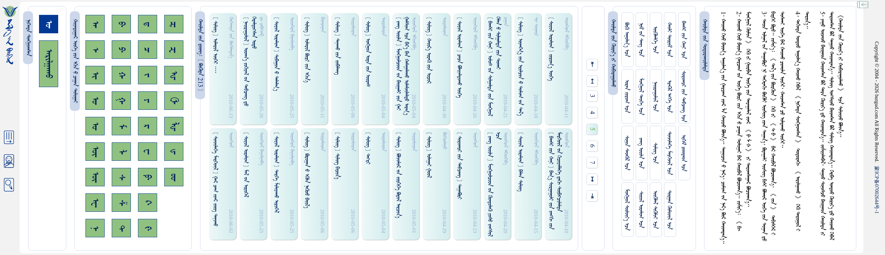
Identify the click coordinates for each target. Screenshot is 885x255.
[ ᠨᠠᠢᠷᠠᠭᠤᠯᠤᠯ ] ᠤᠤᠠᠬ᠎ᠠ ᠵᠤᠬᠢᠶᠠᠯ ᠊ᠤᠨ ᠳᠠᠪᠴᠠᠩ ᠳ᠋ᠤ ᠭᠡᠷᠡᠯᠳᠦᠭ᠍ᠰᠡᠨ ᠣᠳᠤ (250, 61)
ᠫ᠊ (121, 49)
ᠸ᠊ (147, 151)
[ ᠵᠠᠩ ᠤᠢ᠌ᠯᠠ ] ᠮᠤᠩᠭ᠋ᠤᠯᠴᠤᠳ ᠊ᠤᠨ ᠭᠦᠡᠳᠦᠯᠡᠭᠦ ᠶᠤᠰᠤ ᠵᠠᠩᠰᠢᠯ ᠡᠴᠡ (494, 184)
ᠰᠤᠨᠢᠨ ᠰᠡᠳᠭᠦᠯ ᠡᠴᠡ (627, 153)
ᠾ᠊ (174, 75)
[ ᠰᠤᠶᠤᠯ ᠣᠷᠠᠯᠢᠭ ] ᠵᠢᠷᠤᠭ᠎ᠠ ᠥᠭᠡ (551, 49)
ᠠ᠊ (95, 24)
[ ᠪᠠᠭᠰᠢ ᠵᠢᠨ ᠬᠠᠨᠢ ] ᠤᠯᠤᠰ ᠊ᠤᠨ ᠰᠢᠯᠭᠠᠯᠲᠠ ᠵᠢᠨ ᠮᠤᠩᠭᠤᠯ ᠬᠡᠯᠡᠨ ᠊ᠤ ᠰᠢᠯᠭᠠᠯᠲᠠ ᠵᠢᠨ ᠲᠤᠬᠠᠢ (494, 66)
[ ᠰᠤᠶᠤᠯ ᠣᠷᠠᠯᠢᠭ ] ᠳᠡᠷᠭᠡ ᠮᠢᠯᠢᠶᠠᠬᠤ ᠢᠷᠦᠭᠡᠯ (276, 172)
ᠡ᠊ (95, 49)
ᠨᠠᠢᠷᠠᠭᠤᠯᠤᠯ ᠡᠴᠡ (655, 96)
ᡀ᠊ (174, 126)
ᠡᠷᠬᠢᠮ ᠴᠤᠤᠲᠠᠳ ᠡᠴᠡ (683, 153)
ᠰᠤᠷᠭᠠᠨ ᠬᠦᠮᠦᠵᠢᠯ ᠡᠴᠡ (669, 210)
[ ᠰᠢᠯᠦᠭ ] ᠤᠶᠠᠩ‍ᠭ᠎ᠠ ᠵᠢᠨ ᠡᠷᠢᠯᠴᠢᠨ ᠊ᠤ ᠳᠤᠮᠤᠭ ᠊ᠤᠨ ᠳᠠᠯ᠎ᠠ (520, 66)
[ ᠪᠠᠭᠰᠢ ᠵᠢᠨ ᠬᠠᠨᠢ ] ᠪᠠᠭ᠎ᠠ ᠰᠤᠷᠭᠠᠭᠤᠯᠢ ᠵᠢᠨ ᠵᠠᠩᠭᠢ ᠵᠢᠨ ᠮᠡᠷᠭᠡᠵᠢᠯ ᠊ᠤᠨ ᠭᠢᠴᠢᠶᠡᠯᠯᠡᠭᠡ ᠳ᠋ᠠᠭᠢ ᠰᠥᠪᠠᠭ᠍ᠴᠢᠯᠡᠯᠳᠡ (555, 181)
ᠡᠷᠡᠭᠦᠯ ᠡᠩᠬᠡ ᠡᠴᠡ (669, 96)
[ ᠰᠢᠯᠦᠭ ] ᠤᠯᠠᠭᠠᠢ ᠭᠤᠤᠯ (429, 155)
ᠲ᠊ (121, 228)
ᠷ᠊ (147, 126)
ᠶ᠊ (147, 100)
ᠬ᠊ (121, 75)
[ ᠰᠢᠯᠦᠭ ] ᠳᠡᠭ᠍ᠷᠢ (368, 148)
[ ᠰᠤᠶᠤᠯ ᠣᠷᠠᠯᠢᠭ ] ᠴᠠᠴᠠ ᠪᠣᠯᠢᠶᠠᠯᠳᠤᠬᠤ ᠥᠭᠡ (459, 57)
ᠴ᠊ (147, 49)
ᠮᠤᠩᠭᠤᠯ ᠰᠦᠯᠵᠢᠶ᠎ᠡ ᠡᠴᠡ (627, 210)
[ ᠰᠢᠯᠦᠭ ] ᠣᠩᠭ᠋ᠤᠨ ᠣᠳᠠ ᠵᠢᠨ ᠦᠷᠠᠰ (368, 52)
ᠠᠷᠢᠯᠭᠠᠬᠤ (48, 64)
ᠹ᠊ (147, 177)
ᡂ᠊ (174, 177)
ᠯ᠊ (121, 151)
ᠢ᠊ (95, 75)
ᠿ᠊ (174, 100)
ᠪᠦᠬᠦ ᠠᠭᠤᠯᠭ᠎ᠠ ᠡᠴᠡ (627, 39)
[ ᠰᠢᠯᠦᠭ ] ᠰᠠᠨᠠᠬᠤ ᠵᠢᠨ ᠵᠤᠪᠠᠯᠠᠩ (337, 46)
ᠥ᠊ (95, 151)
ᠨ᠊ (95, 228)
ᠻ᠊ (147, 228)
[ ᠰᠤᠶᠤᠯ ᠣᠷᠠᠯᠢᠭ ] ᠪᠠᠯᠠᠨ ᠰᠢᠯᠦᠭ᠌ (520, 161)
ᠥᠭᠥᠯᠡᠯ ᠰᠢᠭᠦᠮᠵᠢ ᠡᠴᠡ (655, 210)
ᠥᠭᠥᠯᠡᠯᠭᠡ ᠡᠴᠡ (655, 39)
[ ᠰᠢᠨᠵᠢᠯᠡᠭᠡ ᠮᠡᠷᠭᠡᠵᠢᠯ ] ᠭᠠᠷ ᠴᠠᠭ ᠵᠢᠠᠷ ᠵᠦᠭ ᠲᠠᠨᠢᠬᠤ (215, 179)
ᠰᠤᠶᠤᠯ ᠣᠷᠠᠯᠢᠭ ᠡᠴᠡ (641, 209)
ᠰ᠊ (121, 177)
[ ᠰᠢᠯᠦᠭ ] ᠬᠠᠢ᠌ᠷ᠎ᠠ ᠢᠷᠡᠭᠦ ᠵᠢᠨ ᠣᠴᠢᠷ (429, 50)
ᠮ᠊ (121, 126)
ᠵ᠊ (147, 75)
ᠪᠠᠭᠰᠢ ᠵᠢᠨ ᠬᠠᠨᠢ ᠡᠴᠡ (683, 40)
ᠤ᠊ (95, 126)
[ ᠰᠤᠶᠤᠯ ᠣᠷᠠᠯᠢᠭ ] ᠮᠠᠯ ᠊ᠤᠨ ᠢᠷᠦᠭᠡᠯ (246, 164)
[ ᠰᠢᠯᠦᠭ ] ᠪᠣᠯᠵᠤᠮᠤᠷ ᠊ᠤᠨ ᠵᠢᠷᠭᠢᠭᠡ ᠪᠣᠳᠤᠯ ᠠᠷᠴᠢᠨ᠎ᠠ (398, 175)
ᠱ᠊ (121, 202)
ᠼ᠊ (174, 24)
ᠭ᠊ (121, 100)
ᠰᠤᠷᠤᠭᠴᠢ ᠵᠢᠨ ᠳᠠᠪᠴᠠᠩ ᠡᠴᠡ (683, 96)
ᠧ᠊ (95, 202)
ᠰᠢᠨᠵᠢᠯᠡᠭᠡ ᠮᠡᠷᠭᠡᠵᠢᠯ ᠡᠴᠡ (669, 153)
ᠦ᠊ (95, 177)
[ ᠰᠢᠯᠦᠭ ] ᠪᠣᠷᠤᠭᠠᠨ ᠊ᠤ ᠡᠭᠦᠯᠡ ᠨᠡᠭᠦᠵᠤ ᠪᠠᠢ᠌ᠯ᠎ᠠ (307, 170)
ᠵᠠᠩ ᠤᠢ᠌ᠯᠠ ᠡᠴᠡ (641, 153)
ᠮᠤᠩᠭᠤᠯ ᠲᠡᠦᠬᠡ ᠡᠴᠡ (641, 96)
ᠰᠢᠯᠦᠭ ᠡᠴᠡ (655, 153)
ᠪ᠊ (121, 24)
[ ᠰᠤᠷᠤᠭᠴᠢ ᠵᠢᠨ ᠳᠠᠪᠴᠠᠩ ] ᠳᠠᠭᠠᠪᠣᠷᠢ (459, 165)
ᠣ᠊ (95, 100)
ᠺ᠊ (147, 202)
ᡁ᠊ (174, 151)
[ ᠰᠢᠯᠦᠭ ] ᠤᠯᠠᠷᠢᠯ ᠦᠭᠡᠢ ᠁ (215, 45)
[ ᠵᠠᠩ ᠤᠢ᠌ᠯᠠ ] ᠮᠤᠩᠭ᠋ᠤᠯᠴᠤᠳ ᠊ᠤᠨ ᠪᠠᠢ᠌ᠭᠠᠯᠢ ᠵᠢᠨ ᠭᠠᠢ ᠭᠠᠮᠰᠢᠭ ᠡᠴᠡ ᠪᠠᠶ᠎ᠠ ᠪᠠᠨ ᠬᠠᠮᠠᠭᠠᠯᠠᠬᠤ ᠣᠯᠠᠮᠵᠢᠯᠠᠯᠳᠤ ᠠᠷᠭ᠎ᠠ (402, 66)
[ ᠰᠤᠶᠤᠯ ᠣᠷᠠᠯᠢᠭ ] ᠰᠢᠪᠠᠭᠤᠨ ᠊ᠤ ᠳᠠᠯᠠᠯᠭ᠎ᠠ (276, 54)
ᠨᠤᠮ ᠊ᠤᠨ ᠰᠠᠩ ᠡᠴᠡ (641, 40)
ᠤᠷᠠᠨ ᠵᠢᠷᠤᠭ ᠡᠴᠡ (627, 96)
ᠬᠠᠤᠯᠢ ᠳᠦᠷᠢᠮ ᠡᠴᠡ (669, 39)
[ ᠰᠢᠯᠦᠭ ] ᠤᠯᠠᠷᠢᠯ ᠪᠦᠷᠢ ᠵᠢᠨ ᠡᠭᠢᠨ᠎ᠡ (307, 50)
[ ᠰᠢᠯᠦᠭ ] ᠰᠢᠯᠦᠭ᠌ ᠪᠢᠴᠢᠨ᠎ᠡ (337, 155)
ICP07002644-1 (877, 190)
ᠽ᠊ (174, 49)
